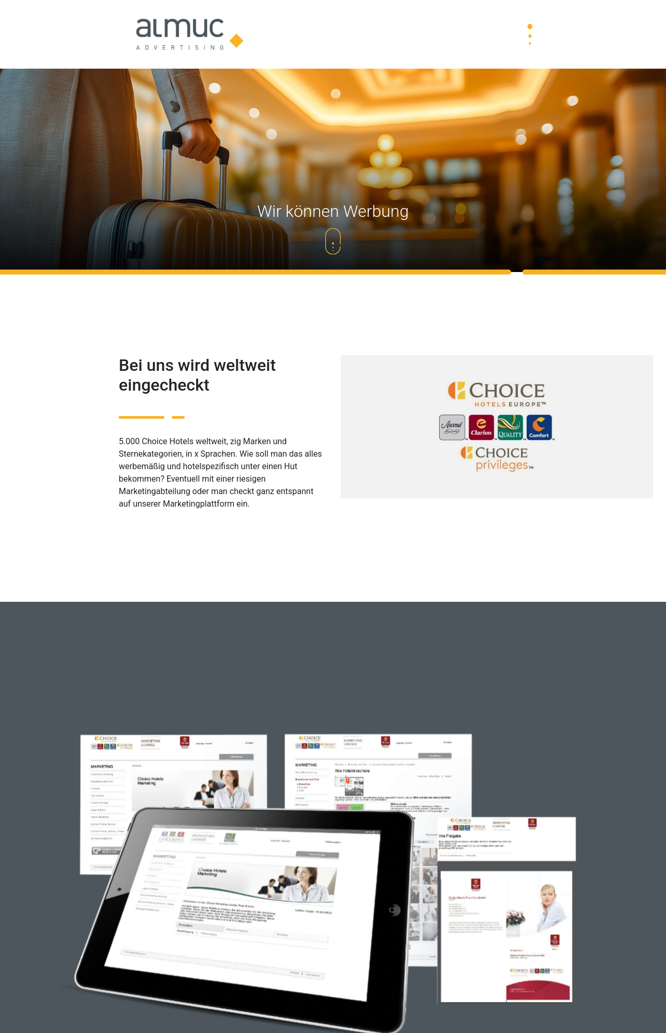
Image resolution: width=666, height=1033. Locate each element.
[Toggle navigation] (530, 34)
